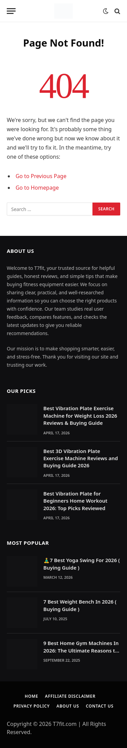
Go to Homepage (37, 187)
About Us (68, 706)
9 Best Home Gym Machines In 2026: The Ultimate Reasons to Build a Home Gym (81, 650)
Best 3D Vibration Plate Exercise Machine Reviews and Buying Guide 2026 (80, 458)
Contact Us (99, 706)
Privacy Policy (32, 706)
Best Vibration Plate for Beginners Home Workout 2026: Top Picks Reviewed (75, 500)
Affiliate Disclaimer (70, 696)
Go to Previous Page (41, 176)
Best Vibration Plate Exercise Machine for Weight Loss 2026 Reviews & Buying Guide (80, 415)
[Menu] (11, 11)
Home (31, 696)
